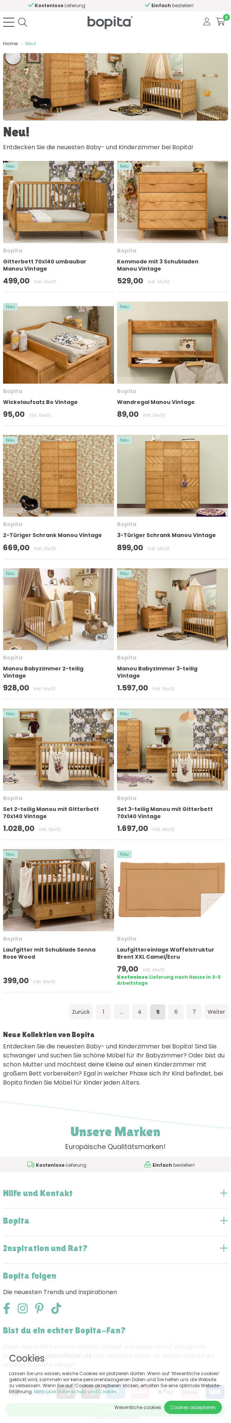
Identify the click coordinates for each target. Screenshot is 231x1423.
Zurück (81, 1012)
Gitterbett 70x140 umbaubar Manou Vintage (44, 265)
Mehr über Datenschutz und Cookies (75, 1391)
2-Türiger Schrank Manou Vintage (52, 535)
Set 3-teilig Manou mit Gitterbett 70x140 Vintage (165, 812)
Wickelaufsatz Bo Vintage (40, 402)
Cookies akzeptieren (193, 1407)
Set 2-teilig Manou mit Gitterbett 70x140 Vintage (51, 812)
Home (10, 43)
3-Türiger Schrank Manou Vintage (166, 535)
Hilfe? (82, 5)
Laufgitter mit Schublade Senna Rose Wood (49, 953)
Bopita (12, 250)
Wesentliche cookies (137, 1407)
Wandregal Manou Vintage (156, 402)
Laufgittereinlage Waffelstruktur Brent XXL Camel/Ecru (165, 953)
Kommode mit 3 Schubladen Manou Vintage (158, 265)
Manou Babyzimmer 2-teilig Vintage (43, 672)
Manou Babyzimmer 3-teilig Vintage (157, 672)
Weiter (216, 1012)
